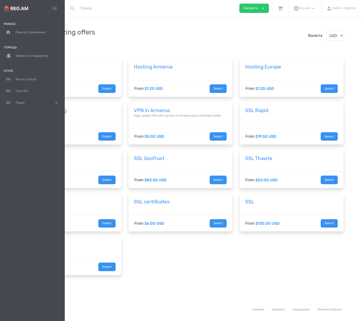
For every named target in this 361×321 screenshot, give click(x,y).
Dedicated (86, 249)
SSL (275, 206)
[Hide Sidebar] (54, 8)
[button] (280, 8)
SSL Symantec (91, 163)
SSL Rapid (282, 110)
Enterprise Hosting (97, 110)
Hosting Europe (289, 67)
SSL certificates (191, 206)
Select (146, 88)
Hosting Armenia (192, 67)
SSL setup (86, 206)
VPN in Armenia (191, 110)
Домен (83, 67)
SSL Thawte (284, 163)
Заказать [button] (254, 8)
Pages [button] (32, 103)
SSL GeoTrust (188, 163)
